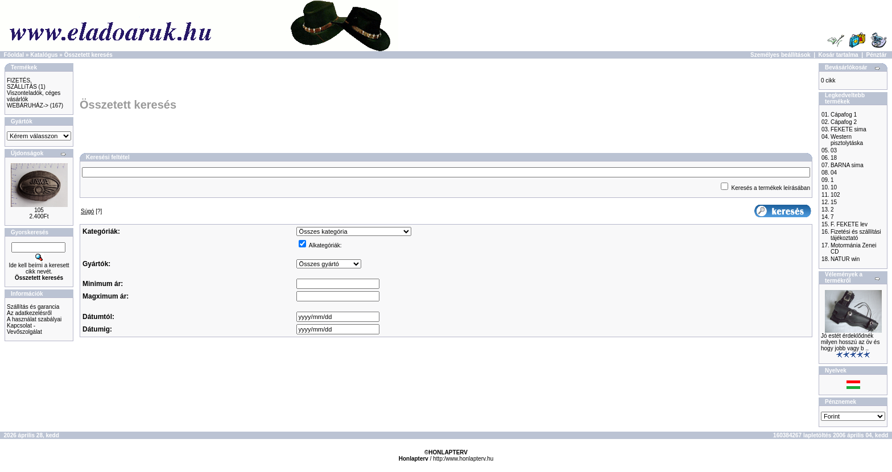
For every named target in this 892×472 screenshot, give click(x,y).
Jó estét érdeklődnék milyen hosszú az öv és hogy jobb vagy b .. (850, 342)
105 (39, 210)
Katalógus (43, 55)
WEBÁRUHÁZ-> (27, 105)
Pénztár (876, 55)
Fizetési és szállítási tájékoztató (856, 235)
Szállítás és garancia (33, 307)
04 (834, 172)
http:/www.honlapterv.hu (463, 459)
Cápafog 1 (844, 114)
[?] (91, 211)
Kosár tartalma (838, 55)
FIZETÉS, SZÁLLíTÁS (22, 83)
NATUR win (845, 259)
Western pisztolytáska (847, 140)
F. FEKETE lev (849, 224)
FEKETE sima (848, 129)
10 (834, 187)
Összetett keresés (88, 55)
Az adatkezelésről (29, 313)
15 (834, 202)
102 (835, 195)
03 (834, 150)
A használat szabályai (34, 319)
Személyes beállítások (780, 55)
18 (834, 158)
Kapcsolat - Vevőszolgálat (24, 328)
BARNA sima (847, 165)
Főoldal (14, 55)
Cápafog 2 (844, 122)
